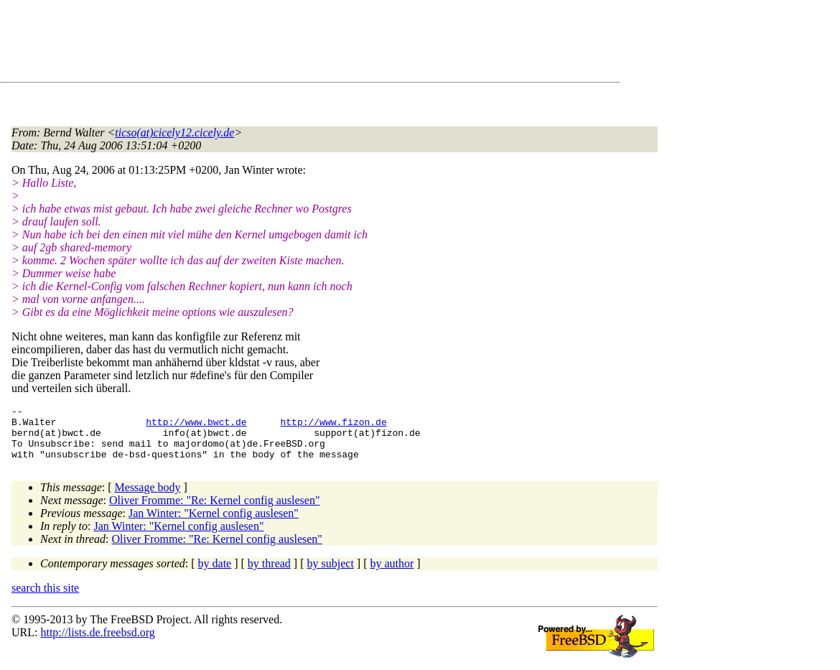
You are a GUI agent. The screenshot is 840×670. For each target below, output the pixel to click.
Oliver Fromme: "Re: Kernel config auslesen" (214, 511)
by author (392, 574)
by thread (269, 574)
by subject (330, 574)
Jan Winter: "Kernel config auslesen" (214, 524)
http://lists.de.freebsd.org (97, 643)
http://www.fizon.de (333, 425)
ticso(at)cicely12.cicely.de (174, 132)
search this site (45, 598)
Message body (148, 498)
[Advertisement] (272, 43)
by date (215, 574)
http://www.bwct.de (196, 425)
